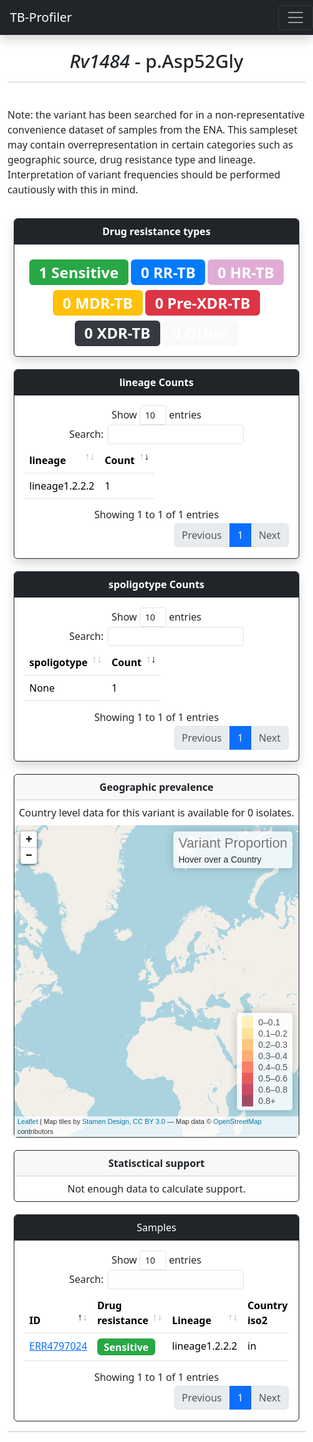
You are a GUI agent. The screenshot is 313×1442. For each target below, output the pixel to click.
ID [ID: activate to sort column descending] (35, 1320)
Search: (156, 434)
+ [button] (29, 839)
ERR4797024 (58, 1346)
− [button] (29, 855)
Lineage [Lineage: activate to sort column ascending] (191, 1320)
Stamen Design (105, 1121)
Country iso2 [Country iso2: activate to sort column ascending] (267, 1313)
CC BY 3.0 (149, 1121)
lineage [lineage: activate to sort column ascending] (47, 460)
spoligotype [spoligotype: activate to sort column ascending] (58, 662)
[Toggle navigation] (295, 17)
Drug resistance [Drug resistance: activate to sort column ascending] (122, 1313)
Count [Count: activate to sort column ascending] (120, 460)
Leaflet (27, 1121)
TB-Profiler (41, 17)
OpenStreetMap (237, 1121)
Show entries (156, 415)
